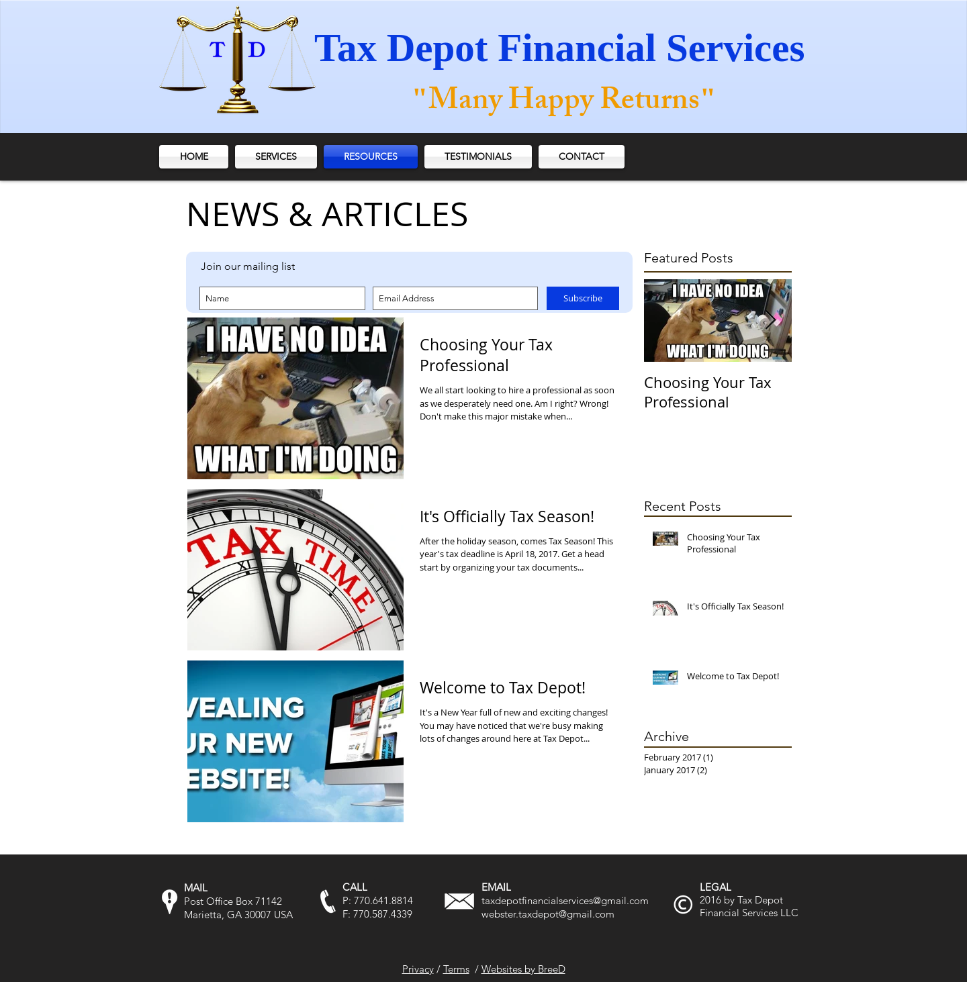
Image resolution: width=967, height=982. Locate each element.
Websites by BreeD (523, 969)
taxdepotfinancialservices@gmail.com (565, 900)
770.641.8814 (383, 900)
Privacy (418, 969)
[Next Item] (770, 320)
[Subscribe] (583, 298)
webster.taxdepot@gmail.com (547, 913)
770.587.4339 (382, 913)
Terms (456, 969)
